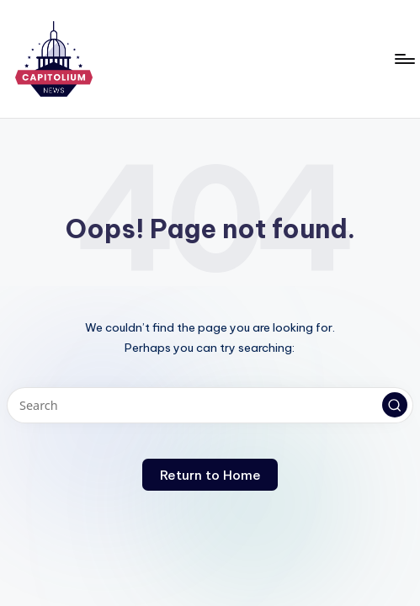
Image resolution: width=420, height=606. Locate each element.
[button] (394, 404)
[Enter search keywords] (209, 405)
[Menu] (403, 59)
